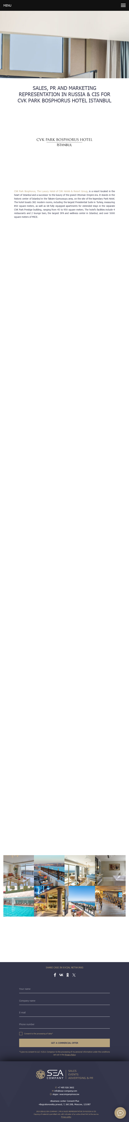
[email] (64, 1012)
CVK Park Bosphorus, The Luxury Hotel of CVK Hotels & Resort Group (51, 191)
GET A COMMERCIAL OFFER (64, 1043)
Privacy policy (66, 1117)
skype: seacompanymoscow (64, 1094)
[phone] (64, 1024)
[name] (64, 989)
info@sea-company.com (64, 1090)
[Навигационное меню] (123, 5)
